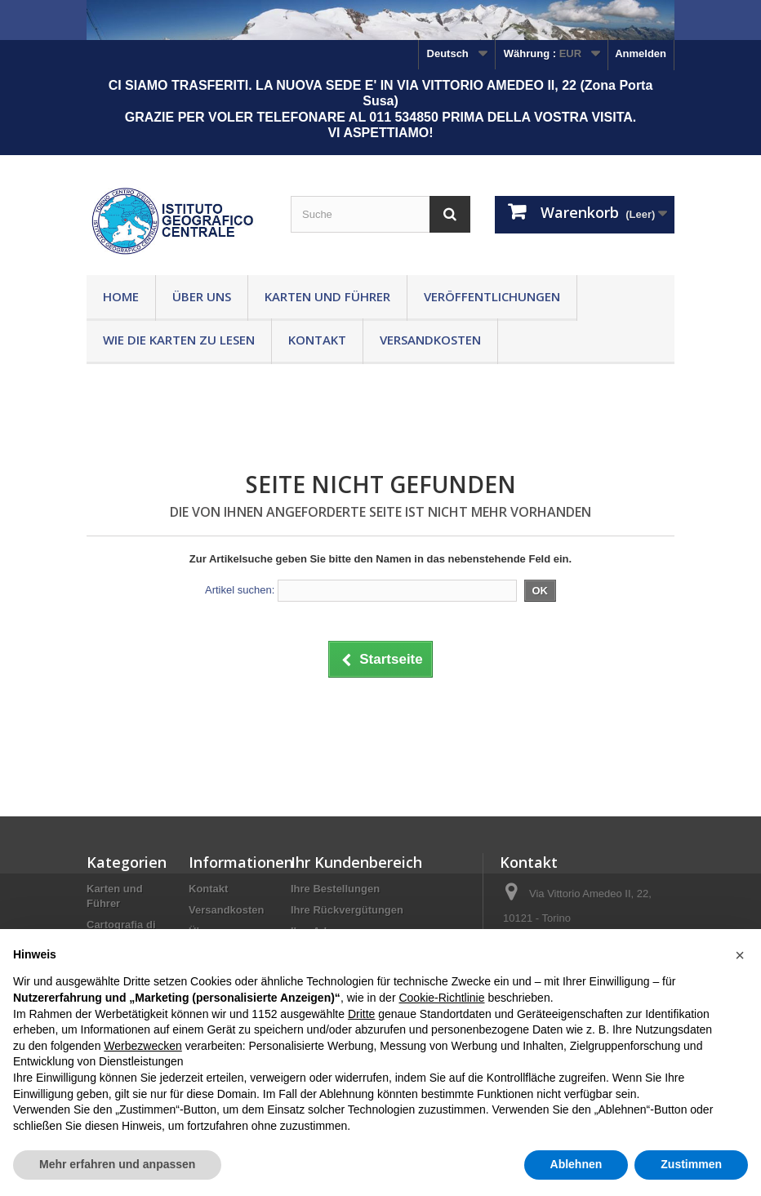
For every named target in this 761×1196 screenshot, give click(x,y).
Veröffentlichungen (492, 296)
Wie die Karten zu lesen (179, 339)
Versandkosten (430, 339)
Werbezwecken (142, 1045)
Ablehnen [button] (576, 1164)
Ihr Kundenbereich (356, 862)
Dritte (361, 1013)
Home (121, 296)
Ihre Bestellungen (335, 889)
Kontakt (317, 339)
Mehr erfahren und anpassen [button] (117, 1164)
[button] (740, 955)
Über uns (201, 296)
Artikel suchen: (239, 590)
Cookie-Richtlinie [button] (441, 997)
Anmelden (640, 53)
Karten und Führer (327, 296)
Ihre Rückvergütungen (347, 910)
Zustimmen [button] (691, 1164)
